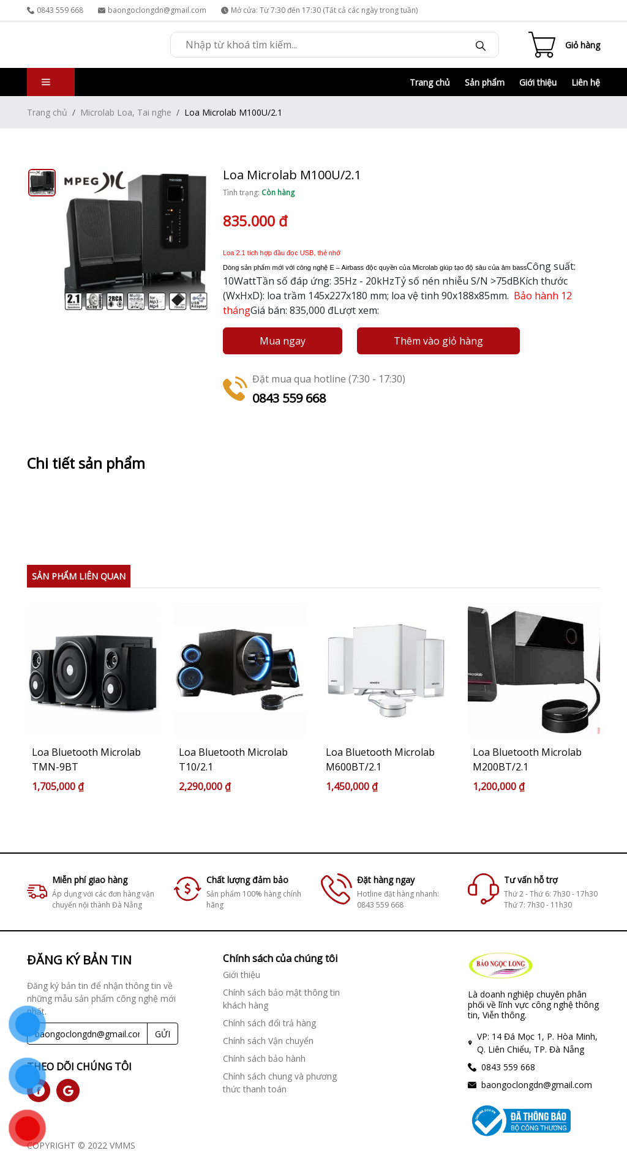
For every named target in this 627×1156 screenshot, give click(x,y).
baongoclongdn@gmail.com (152, 10)
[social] (68, 1090)
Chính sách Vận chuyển (268, 1040)
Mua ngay (283, 341)
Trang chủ (430, 82)
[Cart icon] (564, 44)
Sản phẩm (485, 82)
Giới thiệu (538, 82)
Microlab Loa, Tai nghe (125, 112)
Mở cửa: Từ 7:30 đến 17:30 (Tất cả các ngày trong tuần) (319, 10)
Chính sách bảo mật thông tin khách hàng (281, 998)
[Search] (480, 45)
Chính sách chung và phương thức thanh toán (280, 1082)
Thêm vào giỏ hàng (438, 341)
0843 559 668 (55, 10)
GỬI (162, 1034)
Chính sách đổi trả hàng (269, 1023)
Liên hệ (585, 82)
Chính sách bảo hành (264, 1058)
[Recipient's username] (87, 1034)
